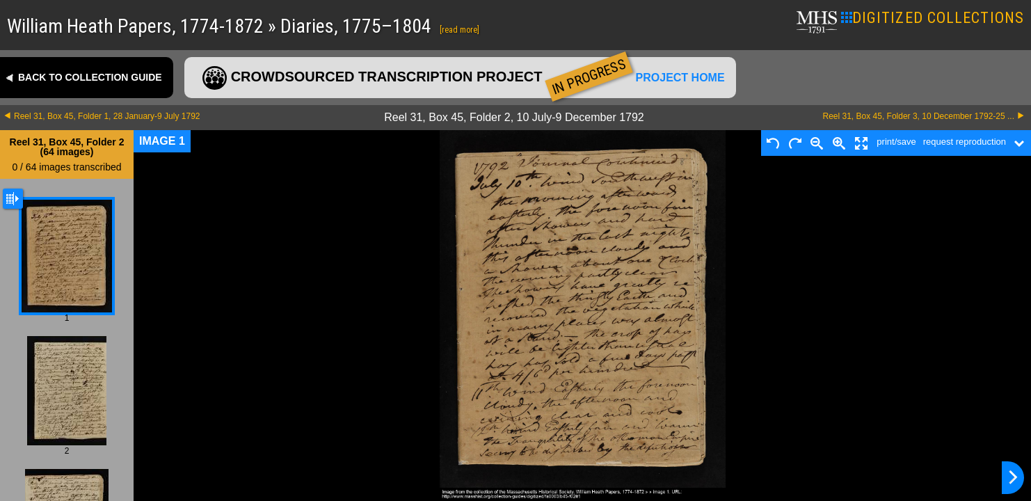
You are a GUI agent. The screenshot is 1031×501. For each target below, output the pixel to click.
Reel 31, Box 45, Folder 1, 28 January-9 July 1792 (107, 116)
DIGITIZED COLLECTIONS (932, 17)
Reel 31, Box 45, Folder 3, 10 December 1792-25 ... (919, 116)
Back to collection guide (90, 77)
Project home (680, 78)
